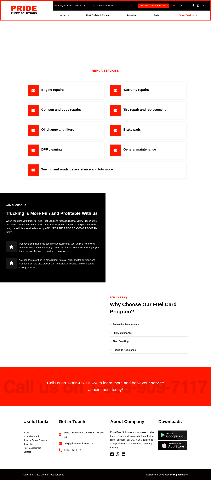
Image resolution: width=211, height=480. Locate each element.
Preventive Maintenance (127, 323)
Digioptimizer (181, 474)
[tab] (149, 323)
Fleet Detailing (121, 340)
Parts (158, 15)
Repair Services (188, 15)
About (64, 15)
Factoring (132, 15)
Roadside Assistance (125, 349)
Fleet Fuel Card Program (98, 15)
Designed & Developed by (161, 474)
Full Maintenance (123, 332)
